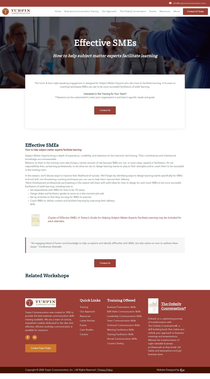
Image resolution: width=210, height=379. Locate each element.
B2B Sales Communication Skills (124, 311)
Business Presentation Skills (121, 307)
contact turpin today (41, 348)
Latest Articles (87, 321)
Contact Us (105, 110)
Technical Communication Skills (123, 325)
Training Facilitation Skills (120, 334)
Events (153, 11)
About (176, 11)
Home (58, 11)
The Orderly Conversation (133, 11)
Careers (84, 334)
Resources (165, 11)
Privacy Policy (105, 370)
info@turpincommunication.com (189, 3)
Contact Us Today (195, 12)
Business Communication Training (82, 11)
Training (84, 307)
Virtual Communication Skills (122, 339)
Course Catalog (115, 343)
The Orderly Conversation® (162, 326)
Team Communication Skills (121, 321)
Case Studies (86, 330)
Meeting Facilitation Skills (120, 330)
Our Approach (109, 11)
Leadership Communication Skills (124, 316)
